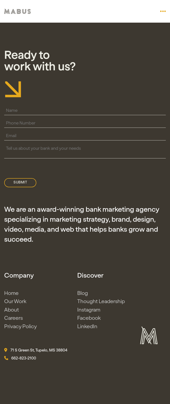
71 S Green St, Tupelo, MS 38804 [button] (35, 351)
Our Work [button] (15, 302)
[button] (163, 11)
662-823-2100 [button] (20, 359)
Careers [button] (13, 319)
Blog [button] (82, 294)
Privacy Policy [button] (20, 327)
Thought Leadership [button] (101, 302)
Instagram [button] (88, 310)
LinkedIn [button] (87, 327)
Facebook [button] (89, 319)
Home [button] (11, 294)
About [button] (11, 310)
